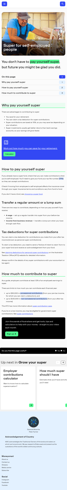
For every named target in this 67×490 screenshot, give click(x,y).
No (64, 351)
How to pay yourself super (15, 87)
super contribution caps (42, 306)
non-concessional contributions (34, 299)
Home (33, 4)
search (62, 3)
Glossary (5, 465)
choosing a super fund (33, 194)
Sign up (10, 334)
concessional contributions (31, 293)
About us (5, 459)
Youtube (5, 485)
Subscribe (5, 470)
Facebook (5, 482)
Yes (58, 351)
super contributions (25, 314)
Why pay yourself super (13, 82)
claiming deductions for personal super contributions (26, 252)
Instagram (5, 480)
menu (4, 3)
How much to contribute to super (19, 93)
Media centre (6, 467)
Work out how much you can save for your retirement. (30, 148)
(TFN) (61, 179)
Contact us (5, 462)
